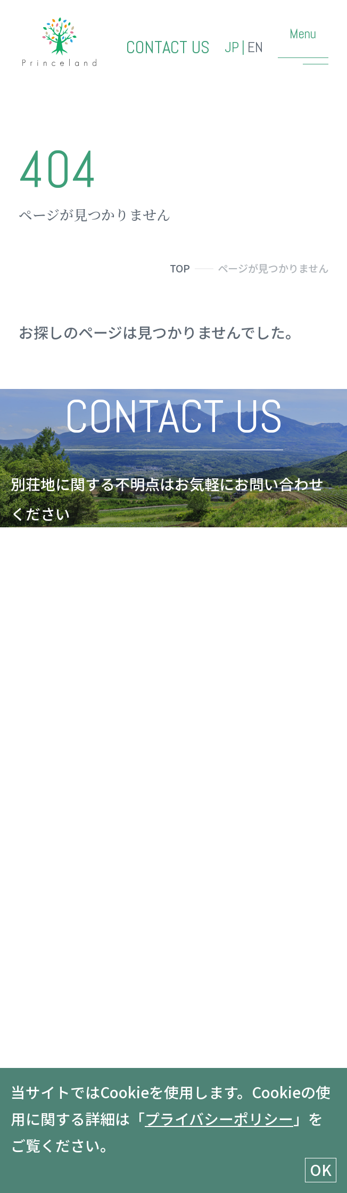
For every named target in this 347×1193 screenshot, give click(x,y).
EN (255, 47)
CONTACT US (168, 47)
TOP (180, 268)
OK (321, 1169)
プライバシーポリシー (219, 1118)
